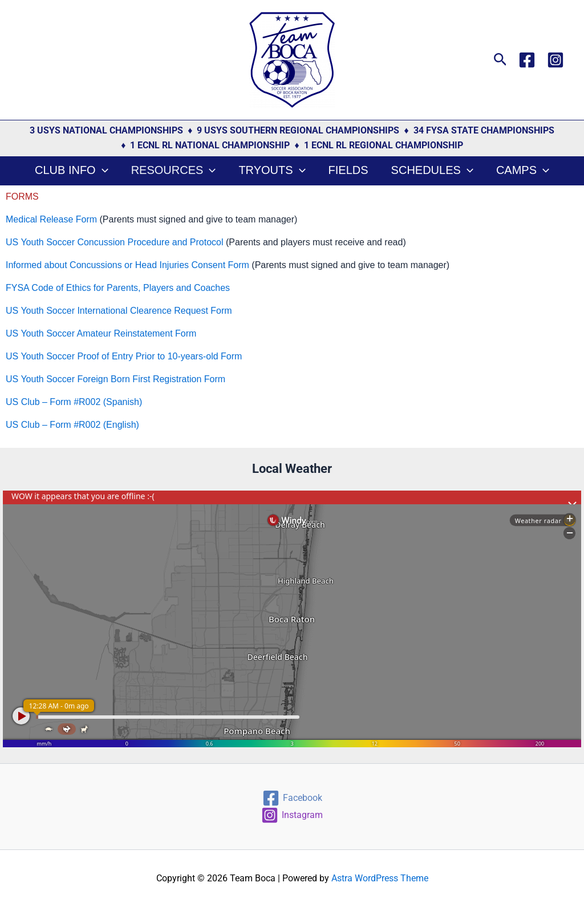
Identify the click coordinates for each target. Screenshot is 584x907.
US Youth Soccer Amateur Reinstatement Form (101, 333)
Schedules (432, 170)
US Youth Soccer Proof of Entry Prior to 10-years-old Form (124, 356)
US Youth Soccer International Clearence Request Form (119, 310)
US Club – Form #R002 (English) (72, 425)
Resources (173, 170)
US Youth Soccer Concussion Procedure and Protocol (115, 242)
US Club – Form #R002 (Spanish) (74, 402)
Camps (522, 170)
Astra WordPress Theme (379, 878)
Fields (348, 170)
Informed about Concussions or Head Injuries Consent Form (127, 265)
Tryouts (271, 170)
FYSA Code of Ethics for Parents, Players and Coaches (118, 288)
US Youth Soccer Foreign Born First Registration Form (115, 379)
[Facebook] (527, 59)
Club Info (71, 170)
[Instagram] (555, 59)
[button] (500, 60)
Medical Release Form (51, 219)
